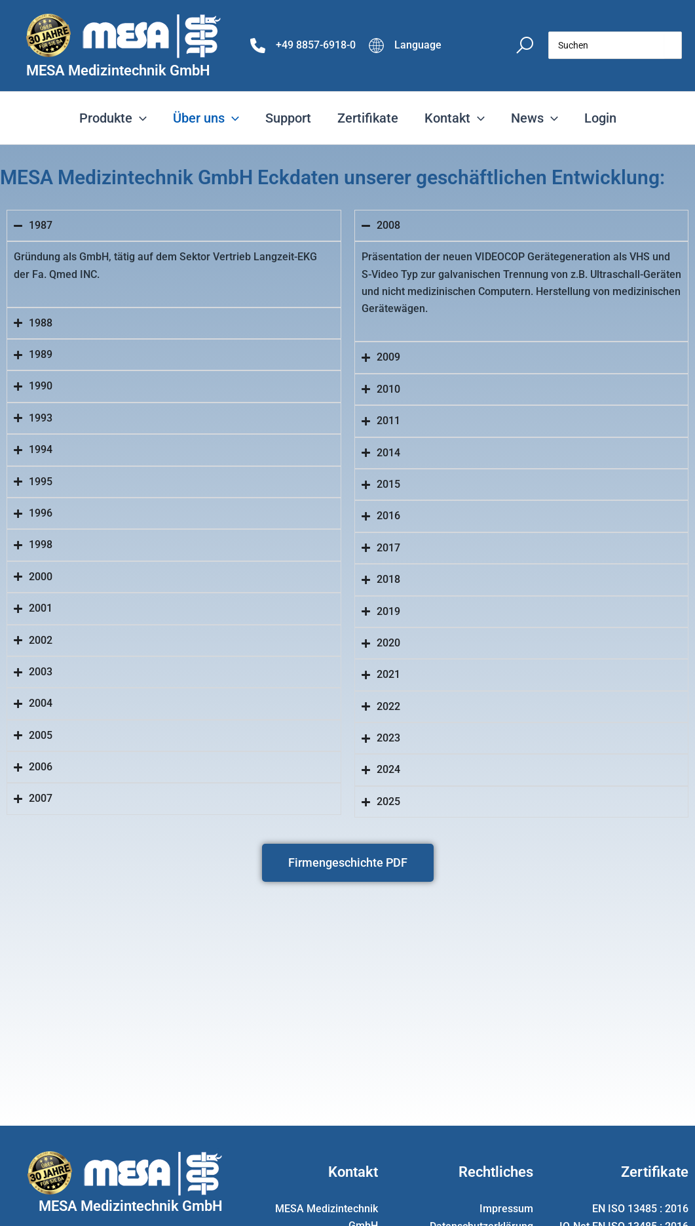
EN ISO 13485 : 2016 (640, 1208)
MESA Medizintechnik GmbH (118, 70)
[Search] (672, 45)
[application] (139, 118)
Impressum (506, 1208)
